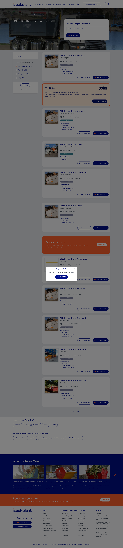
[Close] (75, 269)
